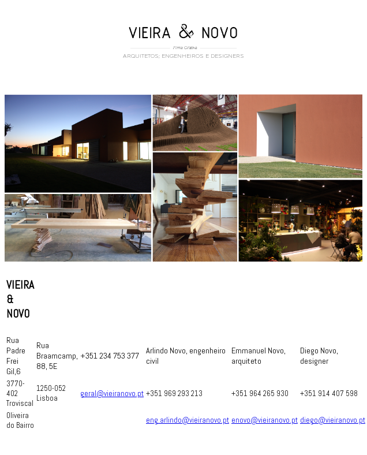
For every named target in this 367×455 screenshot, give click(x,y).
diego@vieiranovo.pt (332, 423)
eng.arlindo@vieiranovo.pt (187, 423)
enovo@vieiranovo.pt (264, 423)
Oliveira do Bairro (20, 424)
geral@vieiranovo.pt (112, 397)
